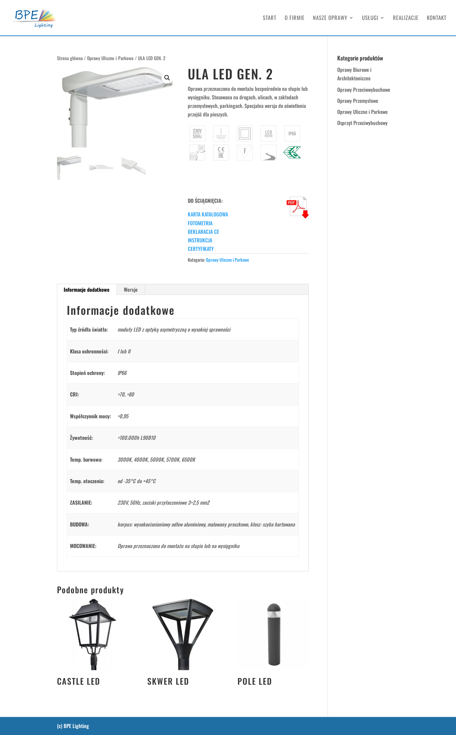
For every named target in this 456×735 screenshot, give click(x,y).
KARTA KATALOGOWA (208, 214)
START (269, 19)
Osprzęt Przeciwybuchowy (362, 123)
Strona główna (70, 57)
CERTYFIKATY (201, 248)
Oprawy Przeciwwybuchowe (363, 89)
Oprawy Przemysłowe (357, 100)
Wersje (131, 289)
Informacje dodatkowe (87, 289)
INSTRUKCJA (200, 240)
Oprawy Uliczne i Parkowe (110, 57)
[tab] (87, 289)
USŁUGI (370, 19)
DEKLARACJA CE (203, 231)
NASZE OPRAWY (330, 19)
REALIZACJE (406, 19)
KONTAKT (436, 19)
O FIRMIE (295, 19)
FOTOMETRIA (200, 223)
